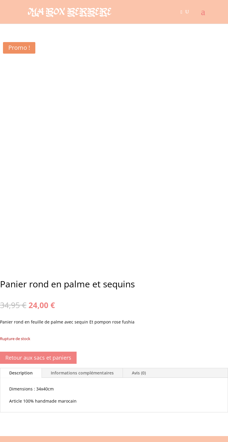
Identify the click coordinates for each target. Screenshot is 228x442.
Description (21, 373)
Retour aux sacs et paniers (38, 357)
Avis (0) (139, 373)
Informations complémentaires (82, 373)
